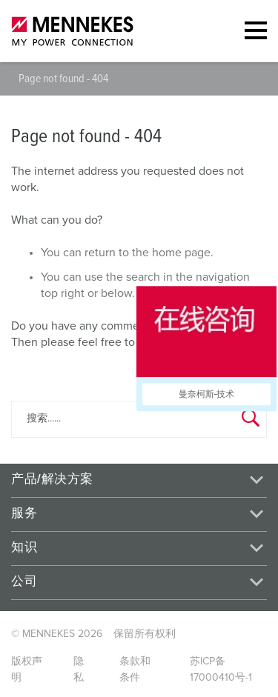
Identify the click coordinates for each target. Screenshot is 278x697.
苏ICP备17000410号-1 (221, 669)
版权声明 (26, 669)
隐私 (78, 669)
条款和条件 (134, 669)
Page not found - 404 (63, 78)
